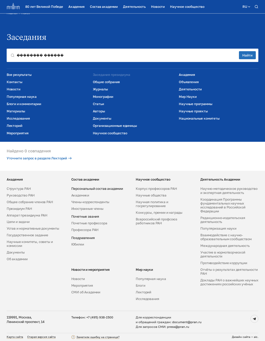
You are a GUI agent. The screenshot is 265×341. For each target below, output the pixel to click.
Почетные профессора (89, 223)
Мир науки (144, 270)
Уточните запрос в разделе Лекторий (39, 158)
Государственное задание (27, 235)
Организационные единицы (115, 126)
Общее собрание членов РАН (30, 202)
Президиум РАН (19, 209)
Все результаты (19, 75)
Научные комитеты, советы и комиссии (30, 244)
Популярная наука (22, 97)
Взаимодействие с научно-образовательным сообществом (225, 237)
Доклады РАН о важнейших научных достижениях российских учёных (229, 282)
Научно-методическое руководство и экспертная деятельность (229, 191)
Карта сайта (15, 336)
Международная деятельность (225, 246)
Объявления (189, 82)
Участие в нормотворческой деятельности (222, 254)
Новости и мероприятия (90, 270)
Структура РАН (19, 189)
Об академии (17, 259)
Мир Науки (187, 97)
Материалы (16, 111)
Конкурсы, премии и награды (159, 213)
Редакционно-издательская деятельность (222, 220)
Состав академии (104, 7)
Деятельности (190, 89)
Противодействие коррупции (223, 263)
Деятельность (134, 7)
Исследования (18, 118)
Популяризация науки (218, 228)
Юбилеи (77, 244)
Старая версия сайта (41, 336)
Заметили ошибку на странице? (97, 337)
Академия (76, 7)
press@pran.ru (178, 327)
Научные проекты (193, 111)
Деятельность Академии (220, 179)
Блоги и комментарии (24, 104)
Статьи (98, 104)
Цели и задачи (18, 222)
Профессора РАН (85, 230)
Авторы (99, 111)
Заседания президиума (111, 75)
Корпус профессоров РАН (156, 189)
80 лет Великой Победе (44, 7)
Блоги (140, 285)
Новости (158, 7)
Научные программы (195, 104)
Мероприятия (18, 133)
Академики (80, 195)
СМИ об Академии (85, 292)
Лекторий (14, 126)
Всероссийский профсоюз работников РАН (156, 221)
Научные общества (151, 195)
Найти (247, 55)
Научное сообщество (187, 7)
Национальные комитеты (199, 118)
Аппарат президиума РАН (27, 215)
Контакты (14, 82)
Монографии (103, 97)
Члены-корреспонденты (90, 202)
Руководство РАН (21, 195)
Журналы (100, 89)
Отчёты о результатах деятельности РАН (229, 272)
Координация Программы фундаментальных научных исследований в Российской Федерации (222, 205)
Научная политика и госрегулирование (152, 204)
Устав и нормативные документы (33, 228)
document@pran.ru (187, 322)
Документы (102, 118)
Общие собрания (106, 82)
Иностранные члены (87, 209)
